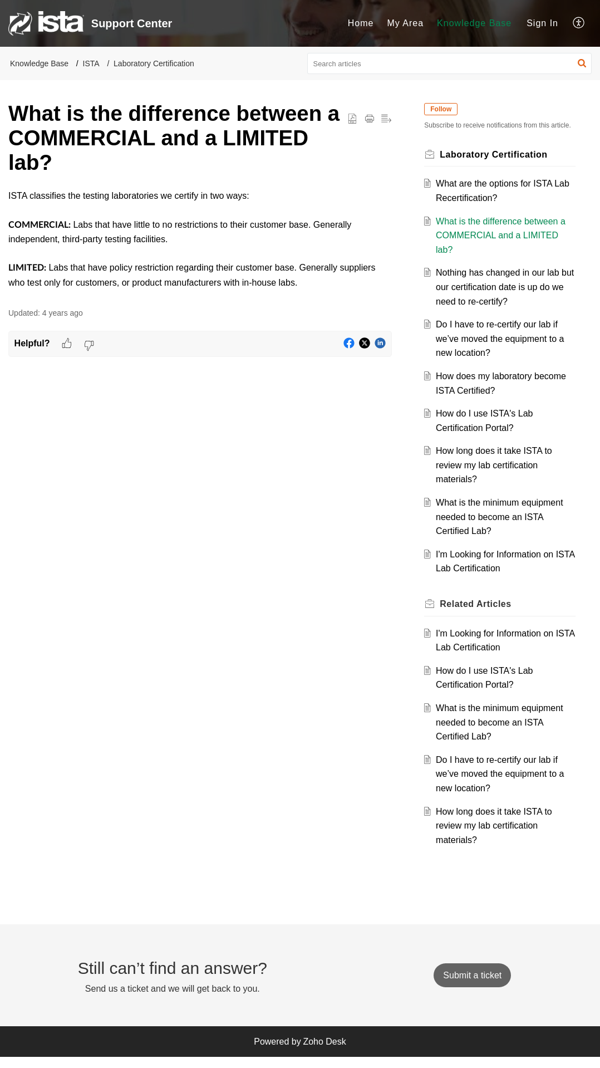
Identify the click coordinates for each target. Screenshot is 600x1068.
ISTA (91, 63)
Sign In (542, 23)
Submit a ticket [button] (472, 986)
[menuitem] (361, 23)
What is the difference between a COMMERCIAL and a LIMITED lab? (503, 246)
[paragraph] (200, 239)
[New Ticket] (472, 986)
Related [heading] (478, 614)
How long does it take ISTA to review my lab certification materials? (497, 475)
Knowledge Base (474, 23)
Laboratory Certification (154, 63)
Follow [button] (444, 109)
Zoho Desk (324, 1052)
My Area (405, 23)
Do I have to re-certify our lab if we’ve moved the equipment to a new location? (503, 349)
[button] (579, 23)
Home (361, 23)
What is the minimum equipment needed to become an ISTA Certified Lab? (502, 527)
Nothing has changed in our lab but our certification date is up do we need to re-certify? (503, 298)
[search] (449, 63)
